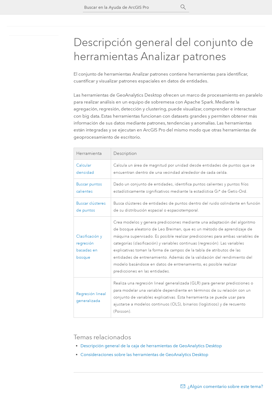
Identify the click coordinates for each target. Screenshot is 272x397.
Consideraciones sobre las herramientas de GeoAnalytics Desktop (144, 354)
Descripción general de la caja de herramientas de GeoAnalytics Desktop (151, 345)
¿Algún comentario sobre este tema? (225, 386)
